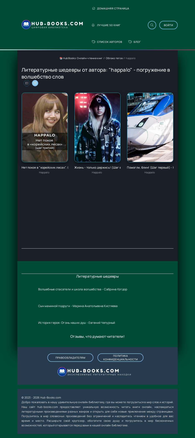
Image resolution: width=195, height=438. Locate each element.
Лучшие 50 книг (106, 25)
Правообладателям (70, 357)
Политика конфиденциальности (120, 357)
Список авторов (107, 42)
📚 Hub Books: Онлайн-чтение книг (81, 58)
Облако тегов (114, 58)
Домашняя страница (110, 8)
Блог (134, 42)
